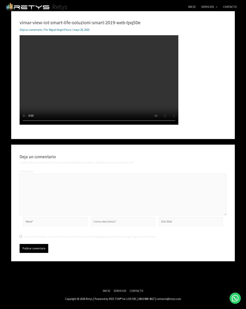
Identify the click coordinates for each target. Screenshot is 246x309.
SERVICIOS (209, 6)
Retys (59, 7)
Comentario (27, 171)
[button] (215, 6)
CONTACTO (230, 7)
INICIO (192, 7)
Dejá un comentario (31, 29)
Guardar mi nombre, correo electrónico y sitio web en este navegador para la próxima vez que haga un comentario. (90, 236)
